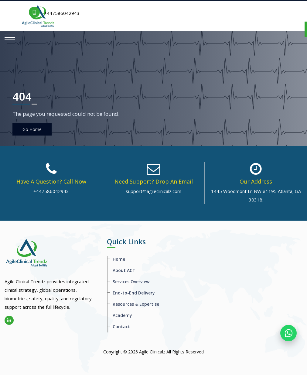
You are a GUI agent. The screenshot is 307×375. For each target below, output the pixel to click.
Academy (122, 315)
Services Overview (131, 281)
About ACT (124, 270)
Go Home (32, 129)
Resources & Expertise (136, 304)
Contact (121, 326)
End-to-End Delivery (134, 293)
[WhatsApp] (288, 333)
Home (119, 259)
